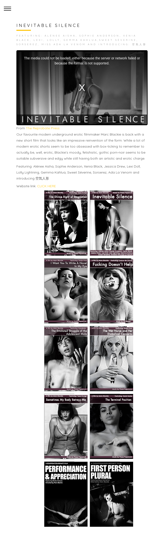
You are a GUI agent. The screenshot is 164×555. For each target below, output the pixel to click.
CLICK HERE (46, 186)
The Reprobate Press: (43, 128)
